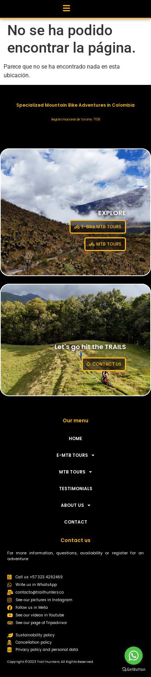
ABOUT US (76, 505)
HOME (75, 438)
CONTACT (75, 522)
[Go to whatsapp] (134, 656)
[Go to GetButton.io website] (133, 669)
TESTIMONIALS (75, 488)
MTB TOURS (75, 472)
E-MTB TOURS (75, 455)
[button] (66, 7)
